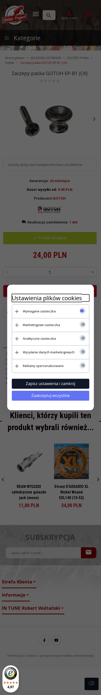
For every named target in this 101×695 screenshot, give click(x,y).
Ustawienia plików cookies (47, 297)
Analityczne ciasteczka (39, 338)
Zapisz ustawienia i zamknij (50, 383)
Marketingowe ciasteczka (41, 325)
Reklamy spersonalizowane (43, 366)
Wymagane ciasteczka (39, 311)
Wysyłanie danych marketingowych (49, 352)
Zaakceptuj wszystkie (50, 395)
